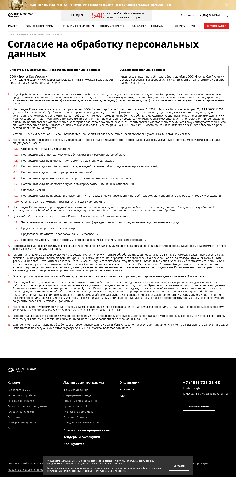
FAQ (122, 396)
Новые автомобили (19, 389)
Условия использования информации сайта (34, 469)
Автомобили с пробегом (22, 395)
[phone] (209, 15)
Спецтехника (15, 417)
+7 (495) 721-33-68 (201, 382)
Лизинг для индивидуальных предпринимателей (80, 403)
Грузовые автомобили (21, 411)
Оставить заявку (216, 26)
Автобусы (13, 428)
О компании (129, 382)
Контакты (127, 389)
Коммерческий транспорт (23, 422)
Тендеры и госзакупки (81, 437)
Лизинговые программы (83, 382)
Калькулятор (74, 444)
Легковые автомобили (21, 400)
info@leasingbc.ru (193, 388)
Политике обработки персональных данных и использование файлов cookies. (87, 470)
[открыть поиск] (226, 15)
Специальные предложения (86, 430)
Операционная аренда (77, 395)
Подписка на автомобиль (78, 411)
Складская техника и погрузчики (27, 406)
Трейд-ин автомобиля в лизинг (82, 422)
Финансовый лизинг (75, 389)
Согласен (179, 465)
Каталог (14, 382)
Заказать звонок (199, 406)
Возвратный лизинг (75, 417)
